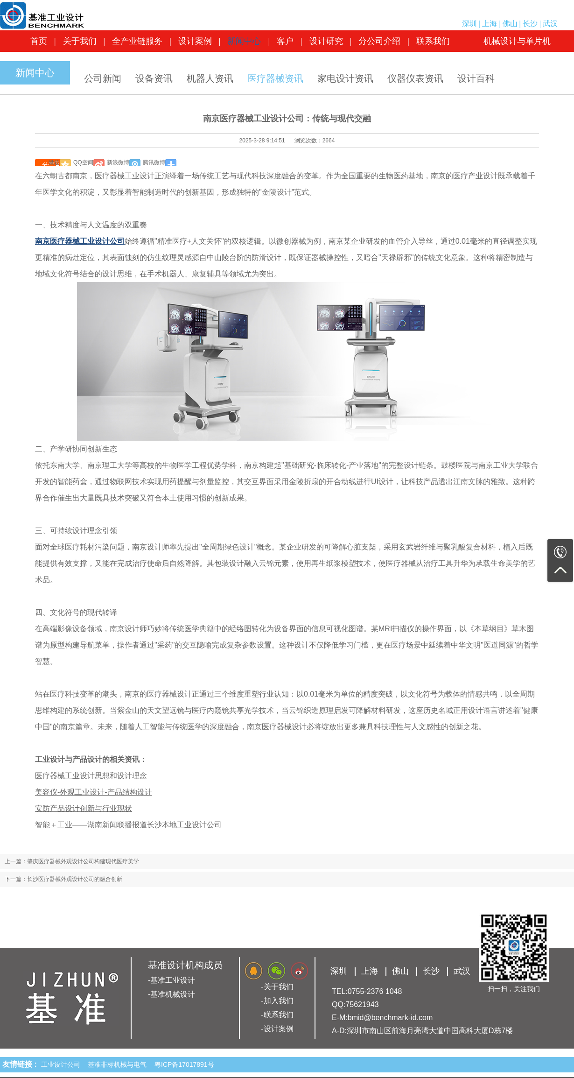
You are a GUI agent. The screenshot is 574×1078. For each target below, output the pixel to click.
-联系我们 (277, 1015)
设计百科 (476, 78)
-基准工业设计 (171, 980)
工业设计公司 (62, 1064)
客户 (285, 41)
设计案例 (195, 41)
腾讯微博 (154, 162)
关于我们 (80, 41)
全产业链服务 (137, 41)
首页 (38, 41)
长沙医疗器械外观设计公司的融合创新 (74, 879)
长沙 (530, 24)
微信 (54, 162)
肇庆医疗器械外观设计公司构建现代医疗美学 (83, 861)
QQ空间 (83, 162)
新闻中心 (244, 41)
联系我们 (433, 41)
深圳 (469, 24)
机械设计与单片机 (517, 41)
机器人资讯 (210, 78)
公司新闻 (102, 78)
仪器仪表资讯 (415, 78)
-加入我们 (277, 1001)
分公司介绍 (379, 41)
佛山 (510, 24)
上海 (489, 24)
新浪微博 (118, 162)
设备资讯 (154, 78)
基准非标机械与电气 (119, 1064)
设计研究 (326, 41)
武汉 (550, 24)
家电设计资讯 (345, 78)
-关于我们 (277, 987)
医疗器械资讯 (275, 78)
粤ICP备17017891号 (184, 1064)
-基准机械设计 (171, 994)
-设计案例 (277, 1029)
